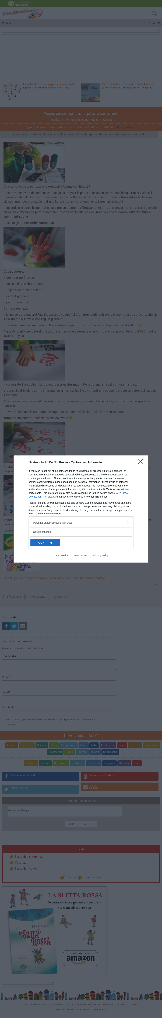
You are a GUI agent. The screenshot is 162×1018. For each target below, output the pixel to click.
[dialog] (81, 509)
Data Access (81, 555)
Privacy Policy (100, 555)
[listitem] (81, 523)
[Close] (141, 462)
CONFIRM (47, 542)
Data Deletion (61, 555)
